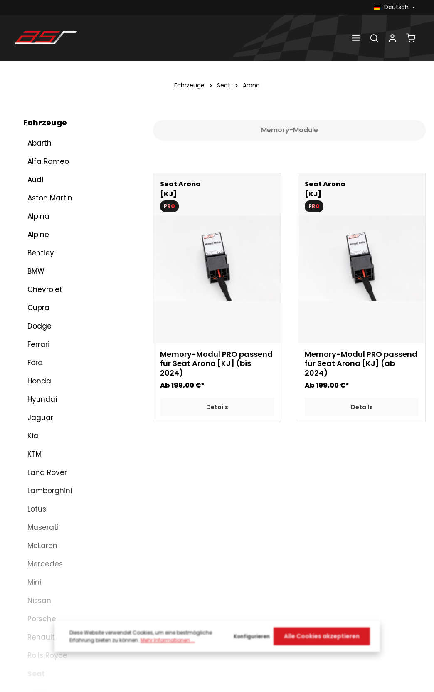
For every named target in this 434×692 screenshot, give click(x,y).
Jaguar (40, 213)
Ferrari (38, 140)
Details (217, 407)
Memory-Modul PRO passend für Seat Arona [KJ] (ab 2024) (361, 364)
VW (33, 616)
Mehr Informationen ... (168, 647)
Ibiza (39, 487)
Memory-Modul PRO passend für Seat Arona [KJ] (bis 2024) (216, 364)
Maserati (43, 323)
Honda (39, 176)
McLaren (42, 341)
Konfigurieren (252, 643)
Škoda (38, 580)
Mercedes (45, 359)
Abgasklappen (50, 674)
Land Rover (47, 268)
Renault (41, 432)
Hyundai (42, 195)
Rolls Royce (47, 451)
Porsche (41, 414)
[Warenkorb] (410, 38)
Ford (35, 158)
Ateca (42, 505)
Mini (34, 378)
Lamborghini (49, 286)
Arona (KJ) (54, 561)
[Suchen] (374, 38)
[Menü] (356, 38)
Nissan (39, 396)
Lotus (36, 304)
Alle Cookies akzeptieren (322, 644)
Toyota (40, 598)
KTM (34, 250)
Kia (32, 231)
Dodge (39, 121)
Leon (39, 524)
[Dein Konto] (392, 38)
